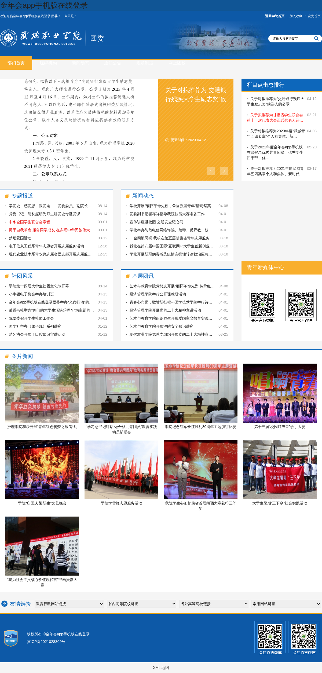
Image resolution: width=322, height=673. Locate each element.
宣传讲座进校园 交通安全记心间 (156, 222)
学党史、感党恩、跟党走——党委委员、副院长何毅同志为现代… (63, 206)
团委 (97, 38)
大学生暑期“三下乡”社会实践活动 (279, 503)
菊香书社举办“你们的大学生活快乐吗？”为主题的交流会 (55, 310)
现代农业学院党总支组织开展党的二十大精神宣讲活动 (175, 334)
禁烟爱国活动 (20, 238)
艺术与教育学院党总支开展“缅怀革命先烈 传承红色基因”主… (180, 286)
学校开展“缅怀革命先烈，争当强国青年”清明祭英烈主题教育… (181, 206)
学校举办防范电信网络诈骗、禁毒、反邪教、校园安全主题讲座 (182, 230)
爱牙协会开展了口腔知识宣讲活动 (37, 334)
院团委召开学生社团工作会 (31, 318)
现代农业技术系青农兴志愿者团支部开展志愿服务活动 (54, 254)
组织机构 (48, 63)
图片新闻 (22, 356)
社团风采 (22, 276)
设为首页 (314, 16)
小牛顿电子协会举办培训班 (31, 294)
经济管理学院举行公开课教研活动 (158, 294)
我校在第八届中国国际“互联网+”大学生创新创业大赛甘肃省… (181, 246)
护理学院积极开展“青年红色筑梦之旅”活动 (42, 427)
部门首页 (16, 63)
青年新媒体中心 (265, 267)
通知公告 (112, 63)
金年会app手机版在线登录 (44, 5)
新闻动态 (80, 63)
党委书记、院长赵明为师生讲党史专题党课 (44, 214)
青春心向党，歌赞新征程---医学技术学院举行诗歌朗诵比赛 (178, 302)
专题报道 (22, 196)
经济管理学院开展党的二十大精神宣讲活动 (165, 310)
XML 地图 (161, 667)
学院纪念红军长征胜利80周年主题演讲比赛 (201, 427)
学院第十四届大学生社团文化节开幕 (39, 286)
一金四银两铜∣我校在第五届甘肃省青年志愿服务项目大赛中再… (183, 238)
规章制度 (144, 63)
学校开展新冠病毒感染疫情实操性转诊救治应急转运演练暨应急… (184, 254)
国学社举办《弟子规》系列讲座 (35, 326)
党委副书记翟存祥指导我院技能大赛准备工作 (167, 214)
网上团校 (177, 63)
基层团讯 (143, 276)
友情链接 (20, 604)
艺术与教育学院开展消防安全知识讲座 (161, 326)
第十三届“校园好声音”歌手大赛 (279, 427)
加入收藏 (296, 16)
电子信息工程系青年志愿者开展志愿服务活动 (46, 246)
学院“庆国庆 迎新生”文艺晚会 (42, 503)
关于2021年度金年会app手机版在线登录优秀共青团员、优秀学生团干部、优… (275, 152)
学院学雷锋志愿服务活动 (121, 503)
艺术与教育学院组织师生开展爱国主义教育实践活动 (173, 318)
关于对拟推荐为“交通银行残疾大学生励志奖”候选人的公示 (195, 99)
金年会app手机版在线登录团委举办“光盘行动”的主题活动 (56, 302)
